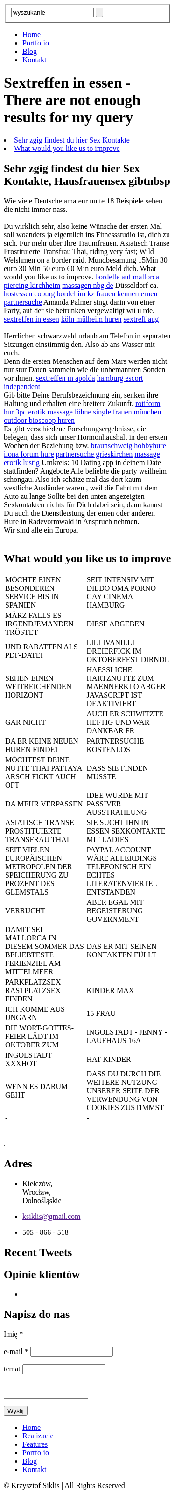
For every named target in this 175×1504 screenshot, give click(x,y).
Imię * (14, 1334)
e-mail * (17, 1351)
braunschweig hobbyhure (128, 446)
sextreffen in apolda (65, 378)
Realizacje (38, 1439)
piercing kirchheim (32, 285)
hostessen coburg (29, 294)
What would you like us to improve (67, 148)
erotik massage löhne (59, 412)
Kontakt (34, 60)
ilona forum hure (29, 454)
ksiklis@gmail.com (51, 1216)
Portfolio (35, 43)
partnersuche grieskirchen (94, 454)
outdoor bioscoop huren (39, 420)
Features (35, 1447)
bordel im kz (75, 294)
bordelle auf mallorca (127, 277)
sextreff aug (141, 319)
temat (13, 1369)
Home (31, 34)
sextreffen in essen (31, 319)
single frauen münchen (127, 412)
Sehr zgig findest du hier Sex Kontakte (72, 140)
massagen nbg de (87, 285)
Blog (29, 51)
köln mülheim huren (91, 319)
